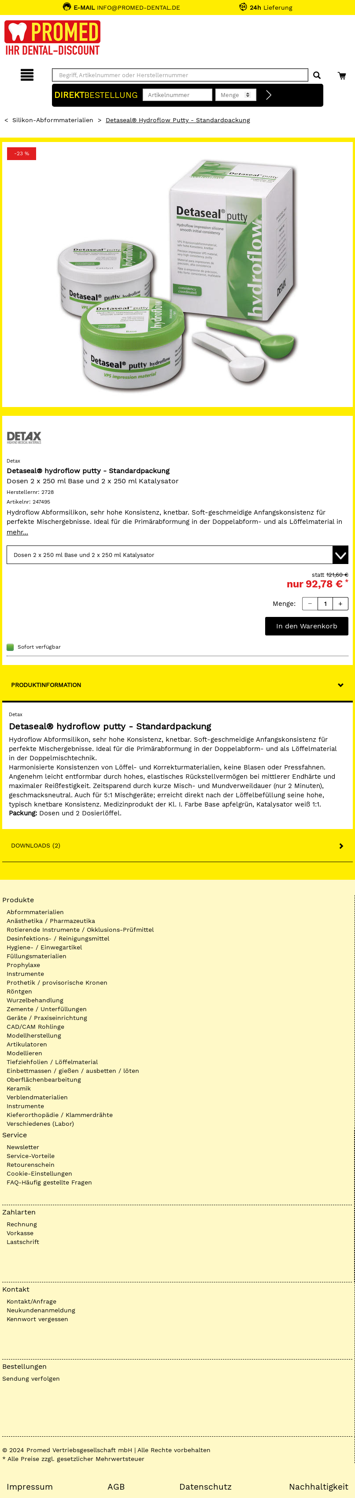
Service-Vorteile (31, 1155)
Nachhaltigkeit (318, 1487)
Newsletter (23, 1147)
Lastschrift (23, 1241)
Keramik (19, 1088)
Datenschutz (205, 1487)
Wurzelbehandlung (35, 1000)
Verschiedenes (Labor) (40, 1123)
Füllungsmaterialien (37, 956)
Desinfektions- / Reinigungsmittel (58, 938)
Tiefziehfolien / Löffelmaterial (52, 1061)
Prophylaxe (23, 964)
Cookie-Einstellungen (39, 1173)
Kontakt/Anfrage (31, 1301)
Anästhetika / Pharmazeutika (51, 920)
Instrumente (25, 973)
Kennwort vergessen (37, 1318)
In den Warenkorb (306, 626)
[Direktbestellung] (269, 95)
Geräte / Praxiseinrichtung (47, 1017)
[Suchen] (317, 75)
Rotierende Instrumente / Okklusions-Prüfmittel (80, 929)
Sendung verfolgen (31, 1378)
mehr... (17, 532)
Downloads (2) (35, 845)
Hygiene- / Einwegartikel (44, 947)
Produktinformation (46, 684)
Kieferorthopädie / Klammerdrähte (60, 1114)
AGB (116, 1487)
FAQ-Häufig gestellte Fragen (49, 1182)
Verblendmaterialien (37, 1097)
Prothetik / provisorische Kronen (57, 982)
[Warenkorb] (342, 73)
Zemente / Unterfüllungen (47, 1008)
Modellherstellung (34, 1035)
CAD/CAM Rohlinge (35, 1026)
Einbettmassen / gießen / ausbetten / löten (73, 1070)
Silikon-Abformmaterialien (52, 119)
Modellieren (24, 1053)
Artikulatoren (27, 1044)
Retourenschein (31, 1164)
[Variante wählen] (177, 554)
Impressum (30, 1487)
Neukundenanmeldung (41, 1310)
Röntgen (19, 991)
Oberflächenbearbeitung (44, 1079)
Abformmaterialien (35, 911)
